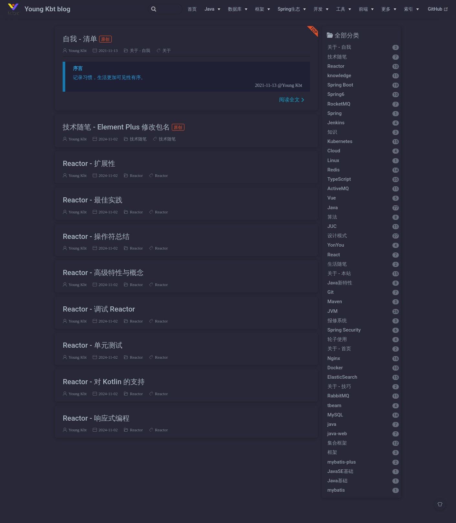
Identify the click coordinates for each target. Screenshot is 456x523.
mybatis (363, 490)
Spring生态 (289, 9)
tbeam (363, 405)
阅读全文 (289, 99)
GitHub (438, 9)
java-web (363, 433)
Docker (363, 368)
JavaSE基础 (363, 471)
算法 (363, 217)
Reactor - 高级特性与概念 (103, 272)
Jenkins (363, 123)
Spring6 (363, 94)
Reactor (136, 175)
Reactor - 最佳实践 (92, 200)
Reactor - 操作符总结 (96, 236)
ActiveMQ (363, 188)
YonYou (363, 245)
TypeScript (363, 179)
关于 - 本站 (363, 273)
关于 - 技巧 (363, 386)
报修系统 (363, 320)
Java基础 (363, 481)
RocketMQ (363, 104)
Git (363, 292)
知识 (363, 132)
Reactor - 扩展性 (89, 163)
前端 (363, 9)
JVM (363, 311)
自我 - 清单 (87, 39)
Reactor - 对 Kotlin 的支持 (103, 381)
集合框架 (363, 443)
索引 (408, 9)
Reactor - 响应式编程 (96, 418)
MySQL (363, 415)
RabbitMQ (363, 396)
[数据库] (237, 9)
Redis (363, 170)
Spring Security (363, 330)
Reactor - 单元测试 (92, 345)
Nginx (363, 358)
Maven (363, 301)
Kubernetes (363, 141)
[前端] (366, 9)
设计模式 (363, 236)
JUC (363, 226)
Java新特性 (363, 283)
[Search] (149, 9)
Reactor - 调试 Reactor (99, 309)
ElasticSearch (363, 377)
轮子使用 (363, 339)
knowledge (363, 75)
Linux (363, 160)
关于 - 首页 (363, 349)
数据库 (235, 9)
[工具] (343, 9)
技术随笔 (138, 139)
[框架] (262, 9)
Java (209, 9)
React (363, 255)
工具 (340, 9)
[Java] (212, 9)
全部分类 (347, 35)
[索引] (411, 9)
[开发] (321, 9)
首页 (192, 9)
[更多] (388, 9)
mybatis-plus (363, 462)
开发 (318, 9)
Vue (363, 198)
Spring (363, 113)
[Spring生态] (292, 9)
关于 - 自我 (140, 50)
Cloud (363, 151)
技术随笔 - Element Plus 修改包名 (123, 127)
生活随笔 (363, 264)
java (363, 424)
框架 (259, 9)
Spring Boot (363, 85)
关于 (166, 50)
